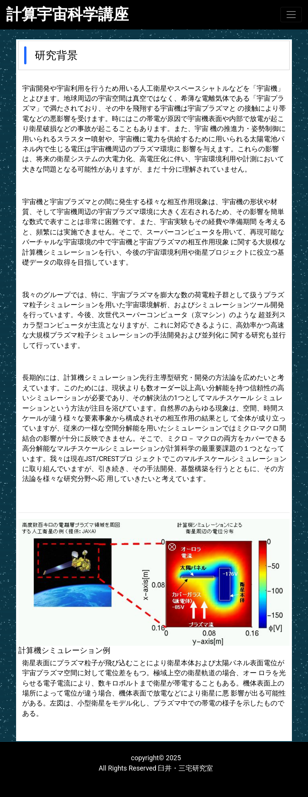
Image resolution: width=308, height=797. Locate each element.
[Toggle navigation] (291, 14)
